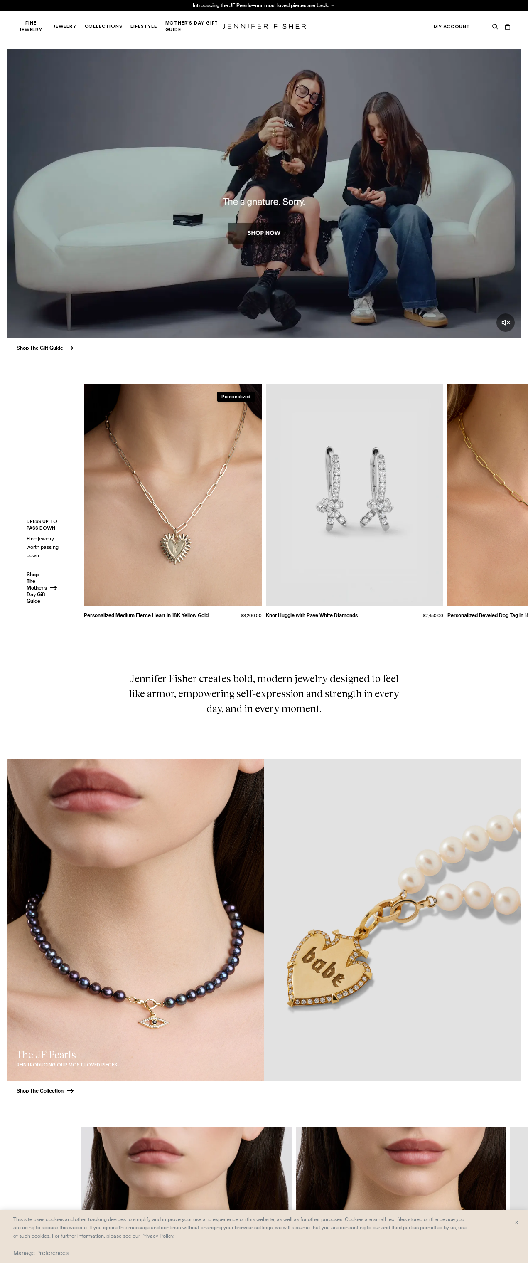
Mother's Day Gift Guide (192, 26)
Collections (104, 26)
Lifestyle (143, 26)
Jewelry (65, 26)
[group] (306, 504)
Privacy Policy (157, 1235)
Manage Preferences (41, 1253)
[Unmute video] (505, 322)
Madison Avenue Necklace (163, 14)
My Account (452, 27)
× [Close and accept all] (516, 1222)
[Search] (495, 26)
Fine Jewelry (31, 26)
